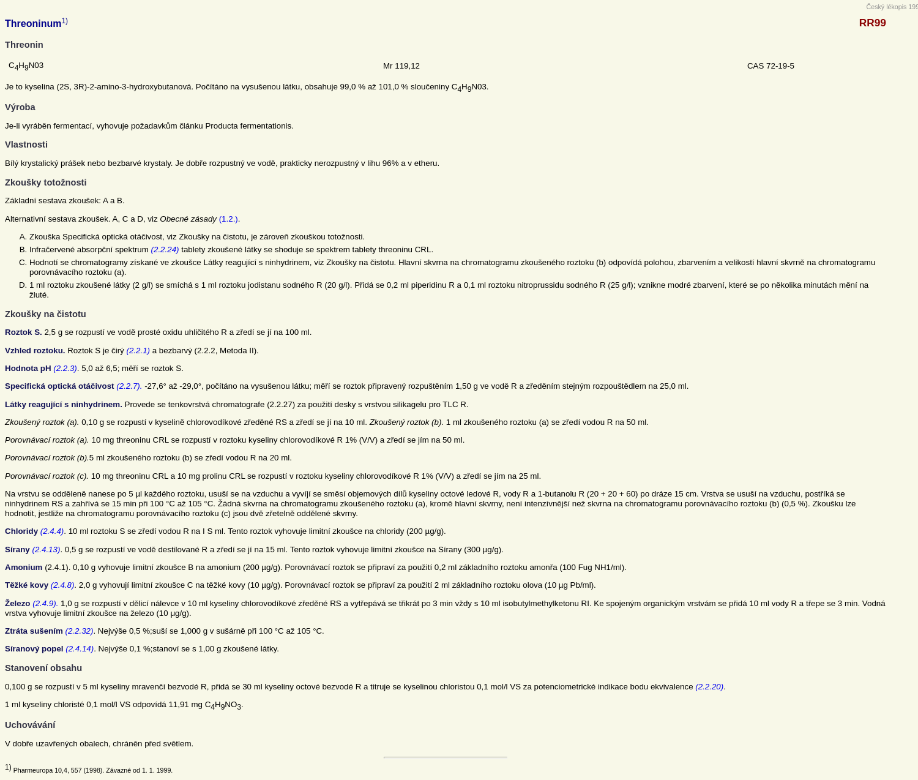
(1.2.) (228, 218)
